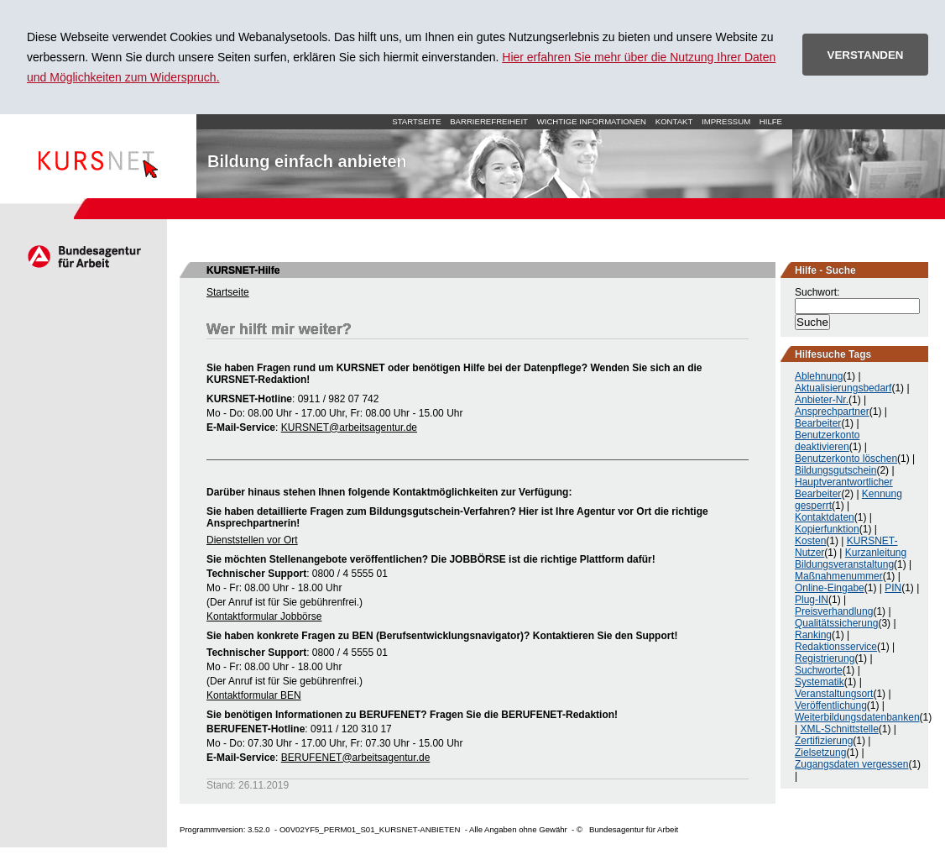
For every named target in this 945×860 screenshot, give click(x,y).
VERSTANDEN (866, 55)
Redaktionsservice (836, 647)
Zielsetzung (820, 752)
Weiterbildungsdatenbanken (857, 717)
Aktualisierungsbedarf (843, 388)
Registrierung (824, 658)
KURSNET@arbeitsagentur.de (349, 427)
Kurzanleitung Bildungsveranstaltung (850, 558)
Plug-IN (811, 600)
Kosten (810, 541)
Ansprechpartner (832, 411)
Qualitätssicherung (836, 623)
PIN (893, 588)
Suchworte (819, 670)
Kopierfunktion (827, 529)
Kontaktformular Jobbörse (263, 616)
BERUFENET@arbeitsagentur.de (356, 757)
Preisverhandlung (834, 611)
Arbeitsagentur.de (83, 256)
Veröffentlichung (831, 705)
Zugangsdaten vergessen (851, 764)
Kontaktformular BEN (253, 695)
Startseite (98, 156)
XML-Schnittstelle (839, 729)
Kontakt (674, 121)
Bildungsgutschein (835, 470)
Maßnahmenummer (839, 576)
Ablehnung (819, 376)
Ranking (813, 635)
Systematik (819, 682)
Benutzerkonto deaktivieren (827, 441)
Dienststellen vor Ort (252, 540)
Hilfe (771, 121)
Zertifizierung (824, 741)
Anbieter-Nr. (821, 400)
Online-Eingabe (829, 588)
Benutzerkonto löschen (846, 458)
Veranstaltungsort (834, 694)
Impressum (726, 121)
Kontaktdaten (824, 517)
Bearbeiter (818, 423)
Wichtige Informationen (591, 121)
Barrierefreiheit (489, 121)
